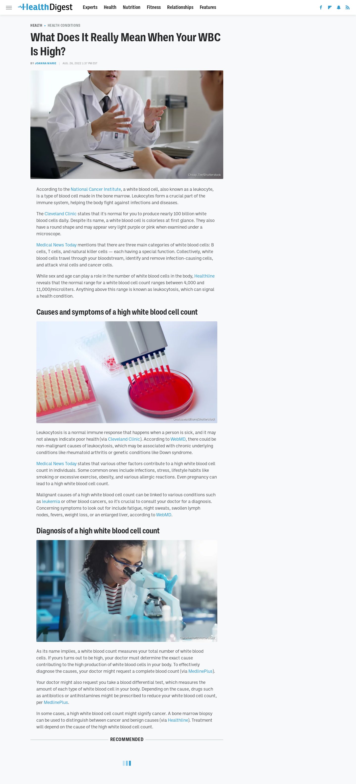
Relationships (180, 7)
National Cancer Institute (96, 189)
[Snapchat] (338, 8)
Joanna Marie (45, 63)
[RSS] (347, 8)
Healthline (204, 276)
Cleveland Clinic (60, 213)
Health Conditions (64, 25)
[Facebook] (320, 8)
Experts (90, 7)
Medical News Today (56, 244)
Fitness (154, 7)
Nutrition (131, 7)
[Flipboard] (329, 8)
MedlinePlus (200, 671)
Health (110, 7)
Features (208, 7)
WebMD (178, 439)
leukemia (51, 501)
